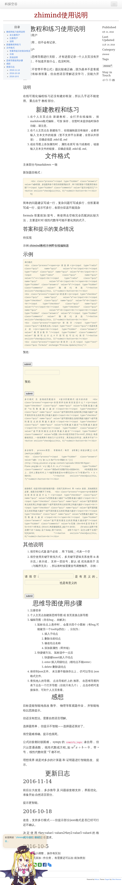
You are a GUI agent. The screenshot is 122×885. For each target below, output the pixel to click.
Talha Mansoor (116, 879)
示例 (12, 54)
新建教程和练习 (13, 45)
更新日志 (10, 67)
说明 (12, 41)
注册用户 (14, 38)
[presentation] (80, 747)
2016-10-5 (14, 76)
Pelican (97, 879)
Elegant (107, 879)
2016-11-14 (15, 70)
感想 (8, 64)
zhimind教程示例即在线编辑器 (49, 245)
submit (27, 364)
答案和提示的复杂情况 (20, 51)
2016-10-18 (15, 73)
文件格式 (10, 48)
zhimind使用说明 (61, 15)
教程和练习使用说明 (15, 32)
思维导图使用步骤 (14, 60)
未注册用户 (15, 35)
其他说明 (14, 57)
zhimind (105, 54)
